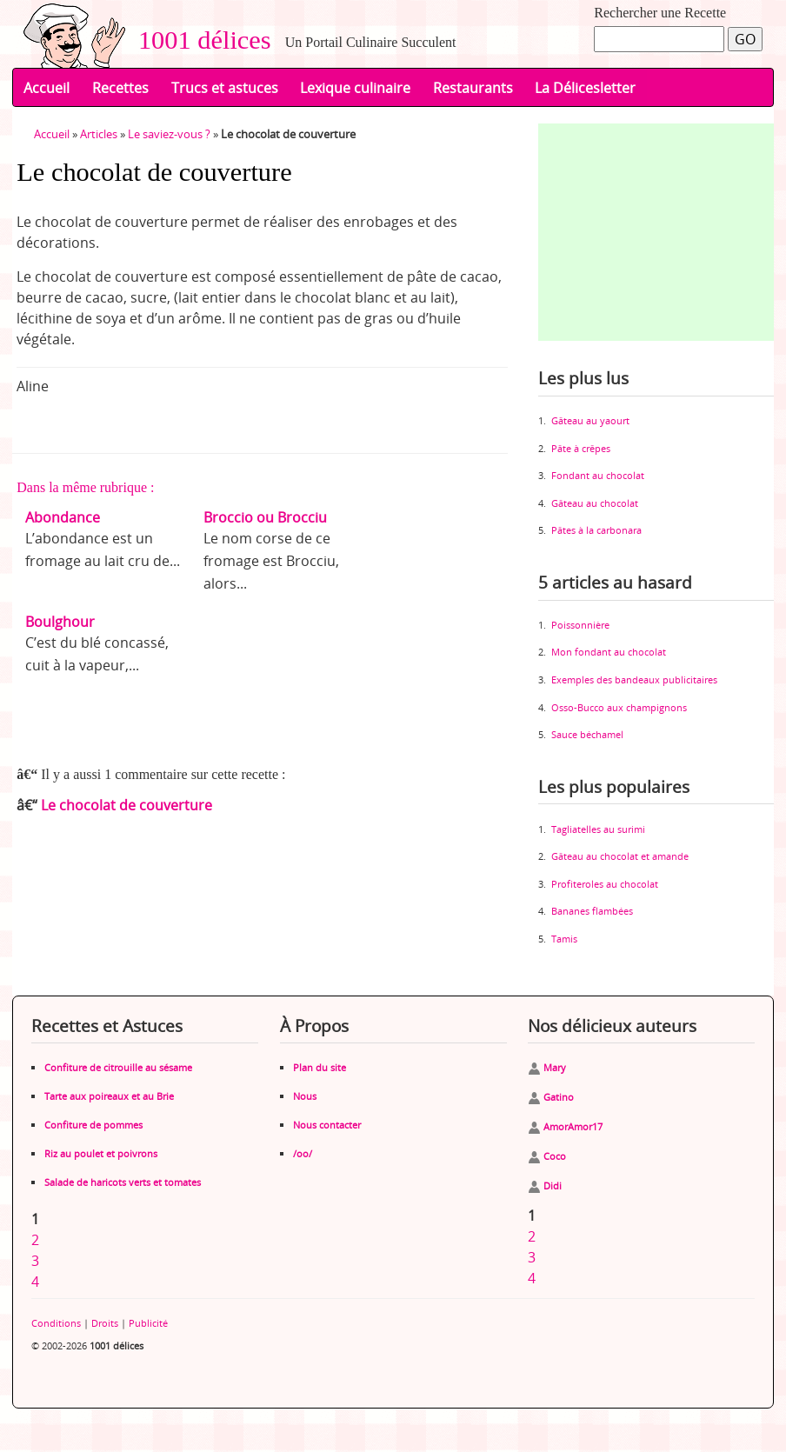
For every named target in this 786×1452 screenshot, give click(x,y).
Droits (104, 1322)
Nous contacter (327, 1124)
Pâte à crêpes (580, 448)
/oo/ (302, 1153)
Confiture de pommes (93, 1124)
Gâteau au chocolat (594, 503)
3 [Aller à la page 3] (35, 1260)
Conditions (56, 1322)
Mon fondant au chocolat (608, 651)
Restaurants (473, 87)
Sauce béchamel (587, 734)
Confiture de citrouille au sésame (118, 1067)
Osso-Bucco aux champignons (619, 707)
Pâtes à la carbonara (596, 529)
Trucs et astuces (224, 87)
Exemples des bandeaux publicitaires (634, 679)
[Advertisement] (662, 232)
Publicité (148, 1322)
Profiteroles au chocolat (604, 883)
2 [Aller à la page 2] (35, 1239)
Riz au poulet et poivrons (100, 1153)
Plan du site (319, 1067)
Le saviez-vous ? (169, 134)
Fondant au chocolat (597, 475)
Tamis (564, 938)
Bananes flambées (592, 910)
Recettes (120, 87)
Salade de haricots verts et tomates (122, 1182)
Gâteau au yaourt (590, 420)
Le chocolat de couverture (126, 805)
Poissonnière (580, 624)
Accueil (46, 87)
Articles (98, 134)
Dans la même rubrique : (85, 487)
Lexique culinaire (355, 87)
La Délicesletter (585, 87)
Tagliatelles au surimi (598, 829)
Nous (304, 1095)
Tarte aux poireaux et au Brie (109, 1095)
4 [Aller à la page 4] (35, 1281)
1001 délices (198, 40)
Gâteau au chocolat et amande (620, 856)
